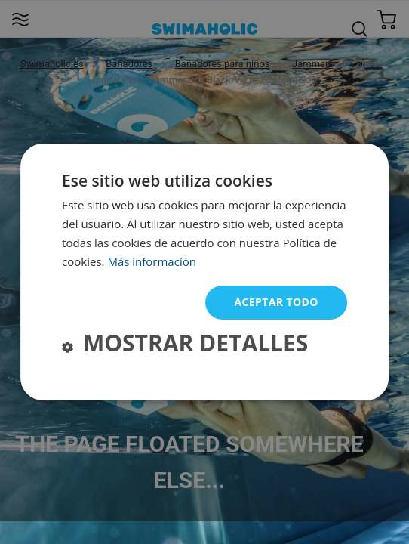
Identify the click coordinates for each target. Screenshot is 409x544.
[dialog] (204, 272)
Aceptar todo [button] (276, 302)
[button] (185, 345)
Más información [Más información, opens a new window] (151, 261)
